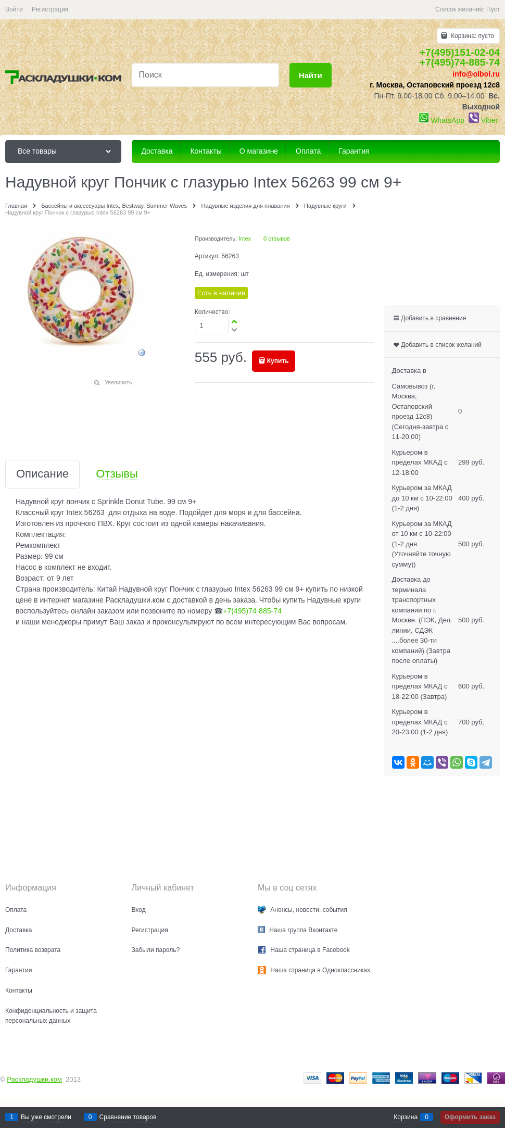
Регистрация (50, 9)
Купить (278, 361)
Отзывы (117, 474)
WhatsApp (447, 120)
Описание (42, 474)
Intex (244, 238)
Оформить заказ (470, 1117)
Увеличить (118, 382)
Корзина (406, 1117)
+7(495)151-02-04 (460, 52)
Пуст (493, 9)
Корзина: (471, 36)
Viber (489, 120)
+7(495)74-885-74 (460, 62)
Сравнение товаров (128, 1117)
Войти (14, 9)
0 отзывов (276, 238)
